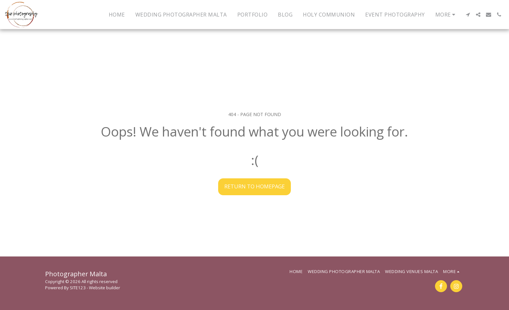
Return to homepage (254, 186)
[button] (468, 14)
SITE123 (78, 288)
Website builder (104, 288)
